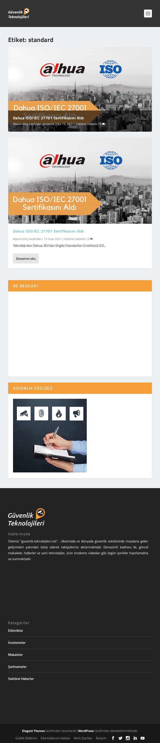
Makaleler (15, 654)
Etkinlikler (15, 630)
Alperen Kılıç (20, 124)
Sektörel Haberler (87, 124)
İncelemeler (17, 642)
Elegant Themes (33, 730)
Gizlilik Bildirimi (26, 738)
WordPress (86, 730)
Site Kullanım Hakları (55, 738)
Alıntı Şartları (83, 738)
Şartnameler (17, 666)
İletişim (101, 738)
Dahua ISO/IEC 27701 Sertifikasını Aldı (48, 118)
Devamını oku (26, 258)
